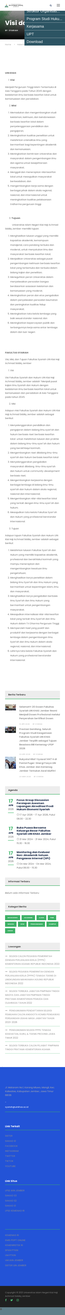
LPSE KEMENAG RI (14, 1210)
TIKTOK (9, 1161)
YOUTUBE (10, 1166)
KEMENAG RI (12, 1235)
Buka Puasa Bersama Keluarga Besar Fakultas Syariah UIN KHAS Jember (34, 831)
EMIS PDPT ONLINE (15, 1240)
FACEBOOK (11, 1146)
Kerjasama (35, 26)
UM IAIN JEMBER (14, 1260)
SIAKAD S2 (11, 1200)
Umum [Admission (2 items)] (10, 930)
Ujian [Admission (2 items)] (41, 917)
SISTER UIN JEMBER (15, 1265)
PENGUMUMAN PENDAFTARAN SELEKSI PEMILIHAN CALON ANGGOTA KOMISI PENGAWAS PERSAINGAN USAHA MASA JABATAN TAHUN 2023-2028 (32, 1016)
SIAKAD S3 (11, 1195)
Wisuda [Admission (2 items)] (11, 924)
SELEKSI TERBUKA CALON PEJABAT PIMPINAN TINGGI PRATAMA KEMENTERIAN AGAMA (32, 1047)
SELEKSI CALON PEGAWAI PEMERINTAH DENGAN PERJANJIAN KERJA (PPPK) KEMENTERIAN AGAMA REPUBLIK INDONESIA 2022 (32, 960)
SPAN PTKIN (11, 1250)
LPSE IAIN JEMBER (14, 1190)
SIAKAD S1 (10, 1141)
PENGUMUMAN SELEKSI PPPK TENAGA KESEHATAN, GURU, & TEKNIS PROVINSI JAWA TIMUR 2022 (30, 1033)
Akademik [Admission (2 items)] (28, 917)
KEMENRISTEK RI (14, 1245)
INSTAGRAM (12, 1151)
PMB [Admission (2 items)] (52, 917)
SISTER (8, 1135)
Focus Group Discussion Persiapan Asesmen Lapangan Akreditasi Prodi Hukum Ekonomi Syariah (35, 804)
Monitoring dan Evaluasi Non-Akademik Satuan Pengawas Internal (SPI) (33, 855)
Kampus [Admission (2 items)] (52, 924)
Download (35, 42)
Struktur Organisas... (43, 11)
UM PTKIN (10, 1255)
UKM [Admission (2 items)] (22, 924)
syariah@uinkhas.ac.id (16, 1106)
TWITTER (10, 1156)
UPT (30, 34)
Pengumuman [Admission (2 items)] (37, 924)
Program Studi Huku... (44, 19)
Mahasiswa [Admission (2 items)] (13, 917)
